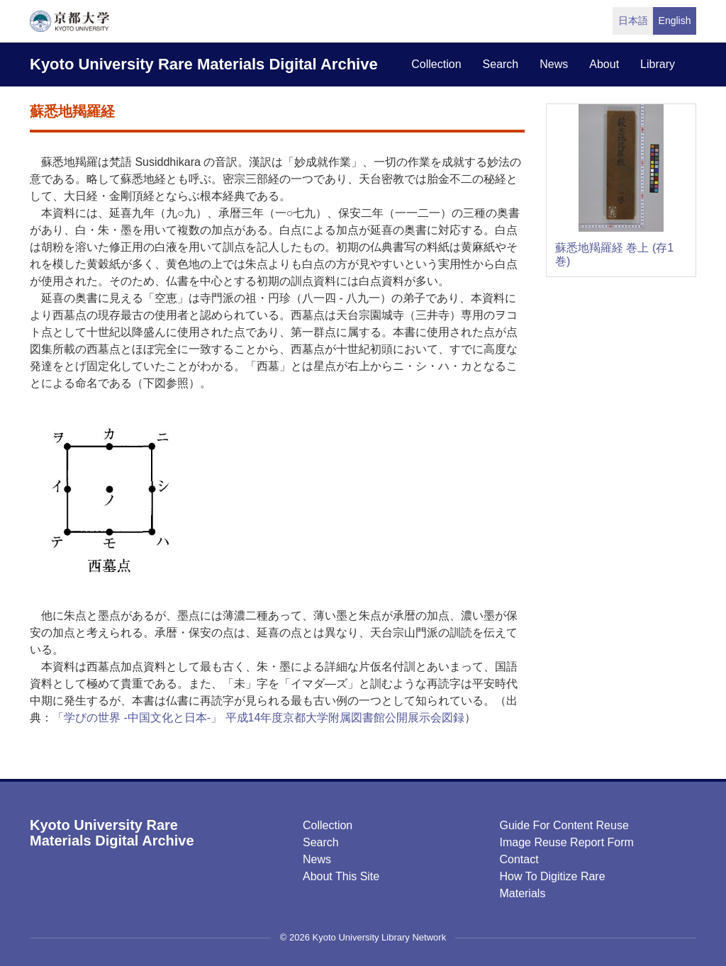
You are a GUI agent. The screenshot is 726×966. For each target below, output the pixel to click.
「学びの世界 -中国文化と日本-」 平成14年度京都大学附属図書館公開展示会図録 (258, 718)
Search (321, 842)
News (317, 859)
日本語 (633, 20)
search (501, 64)
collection (436, 64)
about (604, 64)
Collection (327, 825)
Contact (518, 859)
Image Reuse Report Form (566, 842)
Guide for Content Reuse (563, 825)
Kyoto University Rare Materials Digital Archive (204, 64)
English (675, 20)
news (554, 64)
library (657, 64)
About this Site (341, 876)
